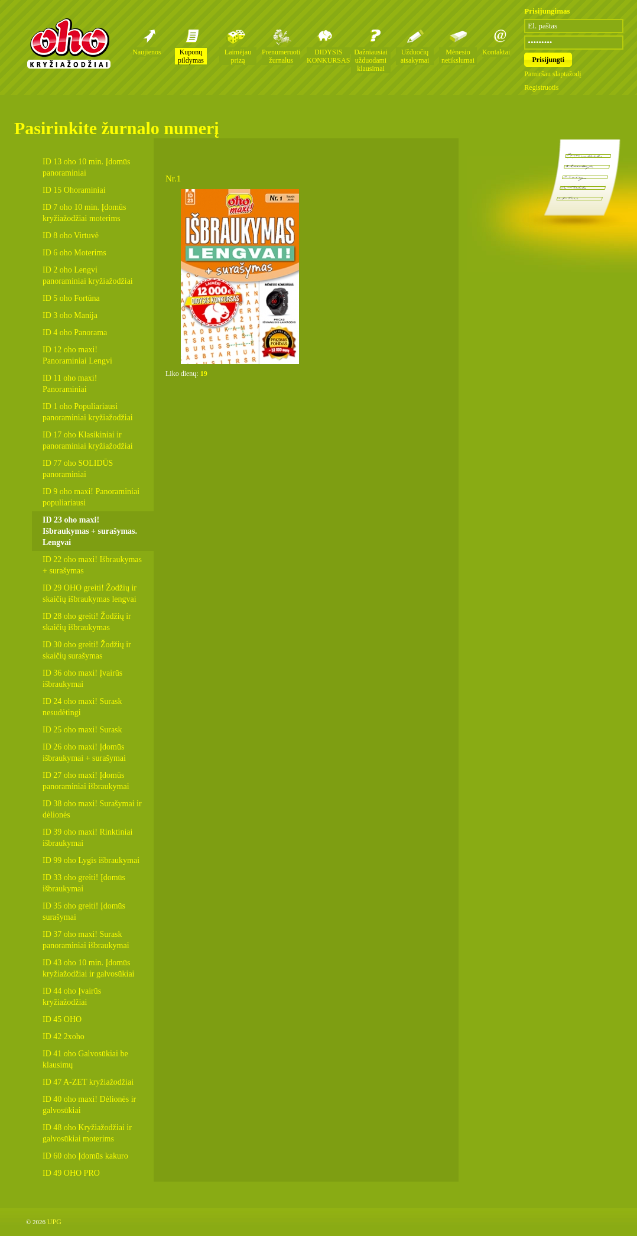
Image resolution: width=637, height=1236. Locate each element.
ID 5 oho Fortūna (71, 298)
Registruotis (541, 87)
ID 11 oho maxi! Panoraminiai (70, 384)
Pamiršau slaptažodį (552, 74)
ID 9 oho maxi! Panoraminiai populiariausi (91, 497)
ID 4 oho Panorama (75, 332)
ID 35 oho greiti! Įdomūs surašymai (84, 911)
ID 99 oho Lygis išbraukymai (91, 860)
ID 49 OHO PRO (71, 1173)
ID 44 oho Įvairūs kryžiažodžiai (72, 997)
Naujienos (146, 52)
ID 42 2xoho (63, 1036)
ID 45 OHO (62, 1019)
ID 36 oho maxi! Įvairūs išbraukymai (82, 679)
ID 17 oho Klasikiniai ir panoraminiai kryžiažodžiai (88, 440)
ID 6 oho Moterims (74, 252)
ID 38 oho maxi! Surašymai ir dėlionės (92, 809)
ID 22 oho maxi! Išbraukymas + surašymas (92, 565)
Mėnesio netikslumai (457, 56)
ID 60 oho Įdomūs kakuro (85, 1155)
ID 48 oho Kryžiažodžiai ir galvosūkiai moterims (87, 1133)
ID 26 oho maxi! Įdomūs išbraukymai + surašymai (84, 752)
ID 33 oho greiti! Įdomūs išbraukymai (84, 883)
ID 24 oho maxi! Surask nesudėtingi (82, 707)
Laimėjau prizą (238, 56)
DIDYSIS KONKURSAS (328, 56)
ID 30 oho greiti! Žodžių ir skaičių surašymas (87, 650)
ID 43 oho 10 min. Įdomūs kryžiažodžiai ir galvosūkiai (89, 968)
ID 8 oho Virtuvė (71, 235)
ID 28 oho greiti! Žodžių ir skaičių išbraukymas (87, 622)
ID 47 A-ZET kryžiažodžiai (88, 1082)
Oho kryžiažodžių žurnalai (68, 43)
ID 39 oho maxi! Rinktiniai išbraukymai (87, 838)
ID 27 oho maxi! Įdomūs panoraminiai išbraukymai (86, 781)
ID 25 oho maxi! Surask (82, 729)
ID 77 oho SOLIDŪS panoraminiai (78, 469)
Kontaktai (496, 52)
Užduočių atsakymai (415, 56)
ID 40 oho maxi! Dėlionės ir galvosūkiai (89, 1105)
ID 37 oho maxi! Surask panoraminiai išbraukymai (86, 940)
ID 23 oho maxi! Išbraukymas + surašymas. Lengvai (90, 531)
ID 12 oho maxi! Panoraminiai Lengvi (77, 355)
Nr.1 (173, 178)
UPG (54, 1222)
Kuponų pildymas (191, 56)
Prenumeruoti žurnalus (281, 56)
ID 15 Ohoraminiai (74, 190)
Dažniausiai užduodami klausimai (371, 60)
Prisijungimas (547, 11)
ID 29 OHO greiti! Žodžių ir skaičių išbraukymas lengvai (89, 593)
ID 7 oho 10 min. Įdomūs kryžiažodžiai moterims (84, 213)
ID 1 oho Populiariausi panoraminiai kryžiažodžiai (88, 412)
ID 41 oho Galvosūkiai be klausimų (85, 1059)
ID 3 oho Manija (70, 315)
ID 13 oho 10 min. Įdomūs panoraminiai (87, 167)
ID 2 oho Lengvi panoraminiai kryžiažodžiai (88, 275)
